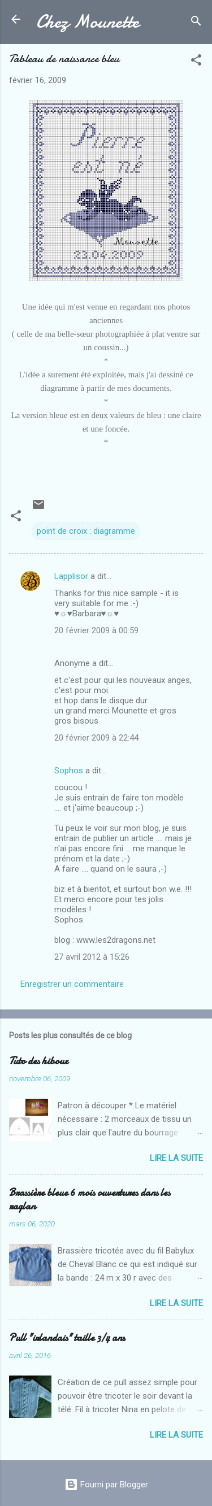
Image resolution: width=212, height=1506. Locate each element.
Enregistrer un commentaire (72, 984)
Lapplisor (71, 576)
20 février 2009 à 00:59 (96, 630)
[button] (196, 62)
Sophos (68, 770)
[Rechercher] (196, 23)
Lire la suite (176, 1158)
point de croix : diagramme (86, 531)
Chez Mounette (87, 21)
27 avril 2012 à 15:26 (91, 957)
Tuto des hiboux (38, 1061)
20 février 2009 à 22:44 (96, 738)
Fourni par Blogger (106, 1484)
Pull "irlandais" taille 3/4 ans (67, 1338)
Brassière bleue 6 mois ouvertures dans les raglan (89, 1199)
